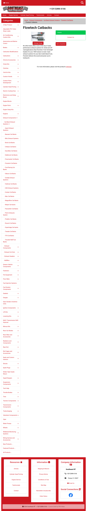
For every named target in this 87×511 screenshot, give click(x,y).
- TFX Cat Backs (8, 235)
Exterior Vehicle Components (11, 265)
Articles (49, 15)
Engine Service (13, 15)
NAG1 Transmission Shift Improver (10, 321)
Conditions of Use (43, 479)
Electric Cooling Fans (11, 91)
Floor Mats (11, 279)
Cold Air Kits (11, 72)
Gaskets (11, 293)
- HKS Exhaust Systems (10, 188)
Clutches (11, 68)
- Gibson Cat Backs (9, 173)
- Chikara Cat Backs (9, 147)
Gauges (11, 297)
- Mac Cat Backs (8, 196)
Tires (11, 396)
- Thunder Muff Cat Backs (9, 241)
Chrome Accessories (11, 60)
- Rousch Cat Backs (9, 223)
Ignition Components (11, 308)
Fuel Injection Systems (10, 283)
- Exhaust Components (11, 247)
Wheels (11, 427)
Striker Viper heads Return (8, 373)
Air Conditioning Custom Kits (11, 36)
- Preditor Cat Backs (9, 219)
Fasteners (11, 271)
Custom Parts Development (11, 81)
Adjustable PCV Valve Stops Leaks (9, 30)
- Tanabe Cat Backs (9, 231)
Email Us (70, 483)
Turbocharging (11, 411)
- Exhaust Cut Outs (11, 252)
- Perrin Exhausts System (9, 214)
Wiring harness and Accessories (11, 439)
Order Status (43, 496)
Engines (11, 114)
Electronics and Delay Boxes (11, 96)
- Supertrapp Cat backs (10, 227)
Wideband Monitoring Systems (11, 433)
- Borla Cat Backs (9, 142)
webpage (68, 67)
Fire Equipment (11, 275)
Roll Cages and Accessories (11, 352)
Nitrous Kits (11, 326)
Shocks (11, 363)
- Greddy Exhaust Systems (9, 179)
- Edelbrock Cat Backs (10, 155)
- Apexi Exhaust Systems (8, 129)
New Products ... (8, 444)
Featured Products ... (9, 448)
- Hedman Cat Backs (10, 184)
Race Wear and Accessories (11, 336)
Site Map (43, 485)
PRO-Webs (61, 506)
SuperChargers (11, 378)
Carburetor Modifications (10, 51)
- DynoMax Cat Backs (10, 151)
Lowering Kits (11, 316)
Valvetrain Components (11, 415)
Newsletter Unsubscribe (43, 490)
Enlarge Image (38, 43)
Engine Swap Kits (8, 109)
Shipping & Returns (43, 469)
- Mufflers (11, 260)
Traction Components (11, 401)
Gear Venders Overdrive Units (10, 303)
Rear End (11, 347)
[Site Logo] (15, 9)
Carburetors (11, 56)
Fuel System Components (11, 288)
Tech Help (6, 388)
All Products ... (7, 452)
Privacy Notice (43, 474)
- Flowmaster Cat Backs (11, 159)
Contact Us (70, 37)
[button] (82, 3)
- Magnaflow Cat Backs (10, 200)
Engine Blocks (7, 101)
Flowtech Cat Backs (67, 20)
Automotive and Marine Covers (10, 42)
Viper (4, 419)
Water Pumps (11, 423)
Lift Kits (11, 312)
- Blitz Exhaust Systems (10, 138)
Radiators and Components (11, 342)
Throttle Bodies (11, 392)
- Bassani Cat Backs (9, 134)
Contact (56, 15)
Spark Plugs (11, 368)
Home (6, 3)
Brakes (11, 47)
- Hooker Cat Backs (9, 192)
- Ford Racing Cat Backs (9, 168)
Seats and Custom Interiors (11, 358)
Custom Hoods (11, 76)
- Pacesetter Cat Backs (10, 209)
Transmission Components (11, 406)
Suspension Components (11, 383)
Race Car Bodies (11, 330)
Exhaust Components (35, 20)
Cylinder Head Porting (27, 15)
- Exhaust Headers (11, 256)
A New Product (11, 25)
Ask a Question (61, 44)
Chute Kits (11, 64)
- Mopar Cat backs (9, 204)
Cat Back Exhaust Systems (52, 20)
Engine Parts (11, 105)
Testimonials (40, 15)
